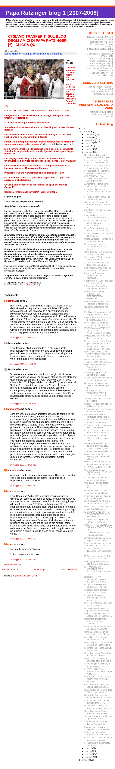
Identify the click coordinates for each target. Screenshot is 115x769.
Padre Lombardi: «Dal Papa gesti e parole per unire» (97, 342)
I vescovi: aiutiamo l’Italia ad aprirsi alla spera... (97, 497)
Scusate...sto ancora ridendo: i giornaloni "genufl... (98, 717)
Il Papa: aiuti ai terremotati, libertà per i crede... (97, 744)
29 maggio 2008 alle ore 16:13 (23, 404)
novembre (90, 134)
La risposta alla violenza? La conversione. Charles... (97, 269)
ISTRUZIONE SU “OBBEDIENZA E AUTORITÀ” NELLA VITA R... (97, 570)
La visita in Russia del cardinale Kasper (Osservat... (94, 275)
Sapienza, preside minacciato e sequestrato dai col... (98, 379)
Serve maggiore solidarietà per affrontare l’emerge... (97, 665)
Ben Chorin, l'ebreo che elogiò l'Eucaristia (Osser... (98, 156)
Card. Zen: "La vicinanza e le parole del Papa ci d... (98, 738)
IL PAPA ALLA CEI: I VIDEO (97, 467)
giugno (88, 149)
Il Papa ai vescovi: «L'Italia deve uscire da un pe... (96, 263)
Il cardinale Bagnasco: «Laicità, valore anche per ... (97, 191)
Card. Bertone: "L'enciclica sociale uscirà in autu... (96, 685)
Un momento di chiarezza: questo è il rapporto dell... (97, 609)
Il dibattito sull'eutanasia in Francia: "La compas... (96, 591)
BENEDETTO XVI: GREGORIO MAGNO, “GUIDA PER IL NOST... (96, 579)
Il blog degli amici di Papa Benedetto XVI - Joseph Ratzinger (100, 44)
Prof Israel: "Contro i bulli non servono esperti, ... (98, 604)
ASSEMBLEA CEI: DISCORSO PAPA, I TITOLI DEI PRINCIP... (96, 393)
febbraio (89, 754)
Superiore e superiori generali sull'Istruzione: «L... (98, 405)
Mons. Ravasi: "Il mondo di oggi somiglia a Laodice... (97, 462)
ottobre (88, 137)
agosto (88, 143)
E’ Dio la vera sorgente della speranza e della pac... (97, 557)
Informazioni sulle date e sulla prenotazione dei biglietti (101, 114)
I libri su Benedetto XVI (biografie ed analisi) (102, 92)
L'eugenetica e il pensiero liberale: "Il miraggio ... (96, 520)
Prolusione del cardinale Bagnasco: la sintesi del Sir (98, 733)
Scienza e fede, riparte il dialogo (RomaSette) (95, 722)
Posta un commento (12, 565)
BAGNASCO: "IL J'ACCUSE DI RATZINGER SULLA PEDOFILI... (97, 679)
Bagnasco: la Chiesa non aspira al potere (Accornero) (96, 223)
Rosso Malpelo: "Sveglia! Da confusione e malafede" (97, 491)
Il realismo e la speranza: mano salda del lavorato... (97, 347)
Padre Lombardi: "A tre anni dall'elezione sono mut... (97, 431)
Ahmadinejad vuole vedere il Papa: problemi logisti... (97, 539)
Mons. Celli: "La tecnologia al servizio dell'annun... (98, 507)
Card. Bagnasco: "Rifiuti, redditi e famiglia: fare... (96, 712)
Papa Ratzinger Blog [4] (101, 61)
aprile (88, 748)
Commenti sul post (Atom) (25, 576)
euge (10, 491)
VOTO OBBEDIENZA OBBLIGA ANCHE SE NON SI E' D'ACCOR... (98, 472)
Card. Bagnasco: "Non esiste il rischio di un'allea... (98, 253)
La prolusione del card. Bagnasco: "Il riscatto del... (98, 728)
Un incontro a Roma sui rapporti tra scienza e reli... (98, 706)
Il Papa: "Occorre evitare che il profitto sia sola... (98, 198)
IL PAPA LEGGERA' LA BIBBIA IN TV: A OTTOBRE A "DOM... (98, 671)
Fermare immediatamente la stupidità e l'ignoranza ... (97, 627)
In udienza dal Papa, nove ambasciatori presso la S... (98, 449)
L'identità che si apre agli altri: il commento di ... (98, 649)
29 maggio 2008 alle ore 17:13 (23, 465)
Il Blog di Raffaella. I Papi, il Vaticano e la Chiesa (100, 38)
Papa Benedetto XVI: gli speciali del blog (101, 74)
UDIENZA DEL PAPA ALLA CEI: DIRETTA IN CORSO (97, 502)
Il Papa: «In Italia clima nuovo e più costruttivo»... (98, 426)
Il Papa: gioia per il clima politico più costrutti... (96, 373)
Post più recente (10, 569)
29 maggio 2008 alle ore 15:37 (23, 364)
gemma (11, 301)
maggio (89, 152)
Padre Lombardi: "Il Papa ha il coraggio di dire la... (98, 240)
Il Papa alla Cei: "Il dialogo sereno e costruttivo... (96, 478)
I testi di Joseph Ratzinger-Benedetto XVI (100, 69)
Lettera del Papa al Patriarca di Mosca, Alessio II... (97, 318)
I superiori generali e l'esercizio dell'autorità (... (97, 216)
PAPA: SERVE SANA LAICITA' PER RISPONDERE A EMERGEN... (94, 295)
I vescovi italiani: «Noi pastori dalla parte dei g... (98, 337)
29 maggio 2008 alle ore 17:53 (23, 560)
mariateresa (14, 409)
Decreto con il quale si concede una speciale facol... (95, 246)
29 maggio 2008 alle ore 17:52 (23, 539)
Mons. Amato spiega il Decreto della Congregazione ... (94, 367)
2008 (85, 131)
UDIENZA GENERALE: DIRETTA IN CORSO (95, 585)
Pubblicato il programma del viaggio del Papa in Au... (97, 313)
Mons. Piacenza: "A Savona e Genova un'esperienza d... (98, 643)
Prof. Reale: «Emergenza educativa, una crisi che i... (98, 324)
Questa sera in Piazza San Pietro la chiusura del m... (97, 166)
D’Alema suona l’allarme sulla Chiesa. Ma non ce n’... (98, 691)
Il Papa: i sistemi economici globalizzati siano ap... (97, 172)
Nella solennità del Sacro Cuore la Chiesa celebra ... (98, 360)
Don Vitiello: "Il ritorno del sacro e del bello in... (96, 638)
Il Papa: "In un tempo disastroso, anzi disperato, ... (97, 551)
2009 (85, 128)
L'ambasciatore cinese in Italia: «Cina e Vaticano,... (97, 161)
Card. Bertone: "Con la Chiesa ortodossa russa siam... (96, 438)
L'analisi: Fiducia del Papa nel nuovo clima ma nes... (98, 420)
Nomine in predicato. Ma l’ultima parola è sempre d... (96, 385)
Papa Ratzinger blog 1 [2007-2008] (52, 13)
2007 (85, 760)
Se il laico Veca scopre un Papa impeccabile (96, 533)
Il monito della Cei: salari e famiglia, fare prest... (96, 701)
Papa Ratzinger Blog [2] (101, 66)
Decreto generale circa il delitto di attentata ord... (96, 444)
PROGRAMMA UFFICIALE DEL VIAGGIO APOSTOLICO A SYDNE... (98, 330)
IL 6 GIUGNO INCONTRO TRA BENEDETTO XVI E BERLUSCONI (97, 514)
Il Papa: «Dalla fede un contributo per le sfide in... (97, 415)
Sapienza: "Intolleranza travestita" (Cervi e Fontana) (95, 621)
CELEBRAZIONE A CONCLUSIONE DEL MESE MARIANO (95, 178)
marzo (88, 751)
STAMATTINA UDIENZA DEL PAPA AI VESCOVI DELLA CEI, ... (98, 527)
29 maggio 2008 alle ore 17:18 (23, 486)
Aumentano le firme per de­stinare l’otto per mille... (97, 185)
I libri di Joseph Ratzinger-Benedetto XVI (100, 88)
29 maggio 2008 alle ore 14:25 (23, 338)
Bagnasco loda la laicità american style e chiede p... (98, 659)
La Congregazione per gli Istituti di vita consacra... (96, 562)
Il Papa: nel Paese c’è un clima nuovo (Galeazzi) (96, 287)
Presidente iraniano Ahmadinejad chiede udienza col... (95, 597)
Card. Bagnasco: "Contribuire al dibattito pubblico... (98, 654)
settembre (90, 140)
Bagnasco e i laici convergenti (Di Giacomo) (98, 234)
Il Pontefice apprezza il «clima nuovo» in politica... (98, 410)
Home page (39, 569)
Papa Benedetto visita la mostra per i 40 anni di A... (97, 229)
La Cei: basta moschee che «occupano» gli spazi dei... (98, 614)
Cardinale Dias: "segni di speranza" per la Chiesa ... (98, 633)
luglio (87, 146)
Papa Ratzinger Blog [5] (101, 58)
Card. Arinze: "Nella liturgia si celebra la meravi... (98, 258)
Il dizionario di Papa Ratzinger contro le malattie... (98, 282)
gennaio (89, 757)
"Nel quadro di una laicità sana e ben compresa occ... (96, 485)
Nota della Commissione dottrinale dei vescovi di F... (98, 696)
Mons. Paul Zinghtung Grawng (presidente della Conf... (97, 456)
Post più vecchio (69, 569)
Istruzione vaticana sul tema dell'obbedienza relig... (97, 544)
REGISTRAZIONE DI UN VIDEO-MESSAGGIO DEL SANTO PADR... (98, 354)
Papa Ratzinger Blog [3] (101, 63)
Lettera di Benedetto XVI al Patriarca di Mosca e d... (97, 302)
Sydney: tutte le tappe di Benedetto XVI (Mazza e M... (97, 204)
